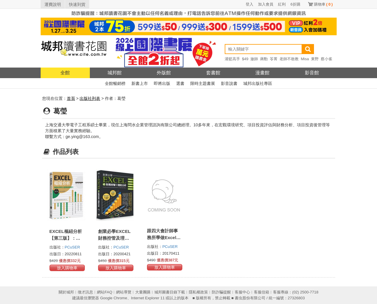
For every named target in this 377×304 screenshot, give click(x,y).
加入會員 (265, 4)
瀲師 (254, 59)
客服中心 (242, 292)
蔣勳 (264, 59)
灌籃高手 (232, 59)
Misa (305, 59)
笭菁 (273, 59)
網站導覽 (123, 292)
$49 (245, 59)
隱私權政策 (198, 292)
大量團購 (143, 292)
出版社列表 (90, 98)
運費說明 (52, 4)
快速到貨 (77, 4)
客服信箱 (261, 292)
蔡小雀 (326, 59)
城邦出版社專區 (257, 83)
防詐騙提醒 (221, 292)
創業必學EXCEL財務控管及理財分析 (114, 238)
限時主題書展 (202, 83)
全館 (65, 72)
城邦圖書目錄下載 (169, 292)
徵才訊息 (85, 292)
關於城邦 (66, 292)
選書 (180, 83)
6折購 (295, 4)
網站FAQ (104, 292)
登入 (249, 4)
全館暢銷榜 (115, 83)
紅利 (282, 4)
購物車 (323, 4)
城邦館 (115, 72)
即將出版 (162, 83)
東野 (315, 59)
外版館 (164, 72)
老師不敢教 (289, 59)
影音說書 (229, 83)
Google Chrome (113, 298)
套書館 (213, 72)
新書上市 (139, 83)
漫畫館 (262, 72)
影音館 (312, 72)
